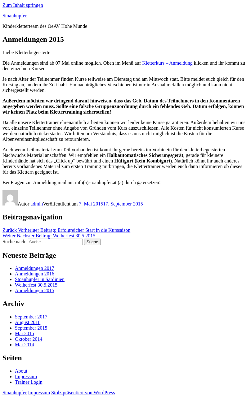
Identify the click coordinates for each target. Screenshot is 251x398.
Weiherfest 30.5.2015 (36, 285)
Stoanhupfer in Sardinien (40, 279)
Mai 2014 (24, 344)
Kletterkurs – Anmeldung (168, 63)
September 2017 (31, 316)
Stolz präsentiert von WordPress (83, 392)
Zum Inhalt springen (22, 5)
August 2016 (27, 322)
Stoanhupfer (14, 15)
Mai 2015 (24, 333)
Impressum (26, 376)
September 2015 (31, 328)
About (21, 371)
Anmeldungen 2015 (34, 290)
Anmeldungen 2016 (34, 273)
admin (36, 203)
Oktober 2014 (28, 339)
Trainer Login (29, 382)
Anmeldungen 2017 (34, 268)
